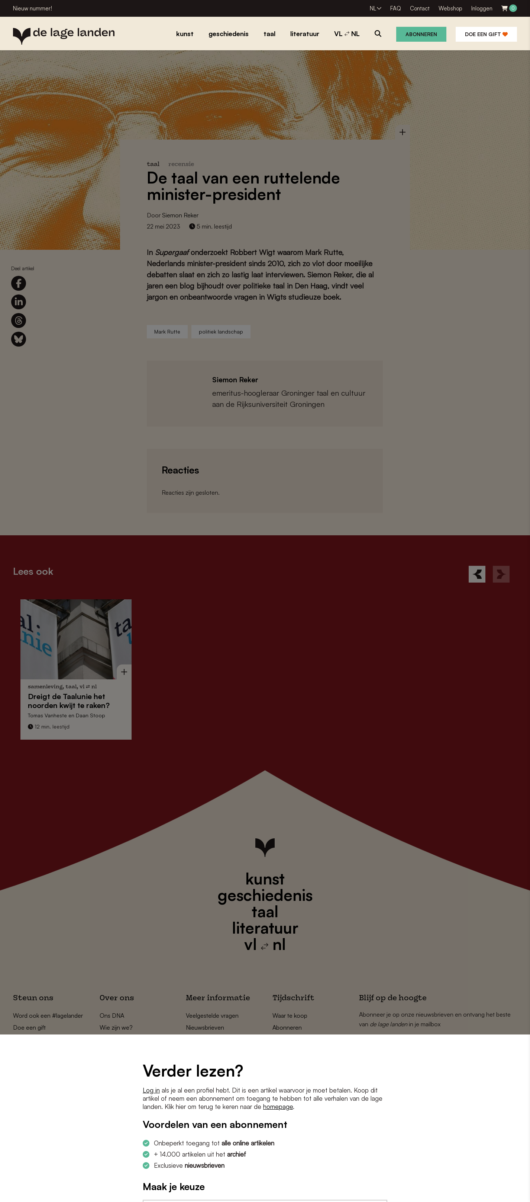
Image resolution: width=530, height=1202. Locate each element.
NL (373, 8)
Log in (151, 1090)
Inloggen (481, 8)
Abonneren (421, 34)
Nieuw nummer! (32, 8)
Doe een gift (486, 34)
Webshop (450, 8)
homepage (278, 1106)
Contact (420, 8)
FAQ (395, 8)
